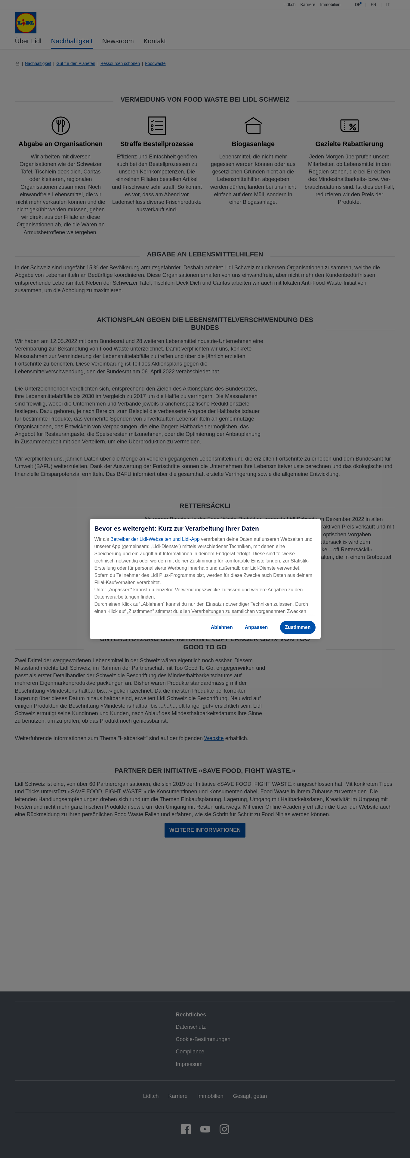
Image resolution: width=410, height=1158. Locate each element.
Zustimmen (297, 627)
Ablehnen (222, 627)
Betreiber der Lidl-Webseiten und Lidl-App (155, 539)
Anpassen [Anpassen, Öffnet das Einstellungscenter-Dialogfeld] (256, 627)
